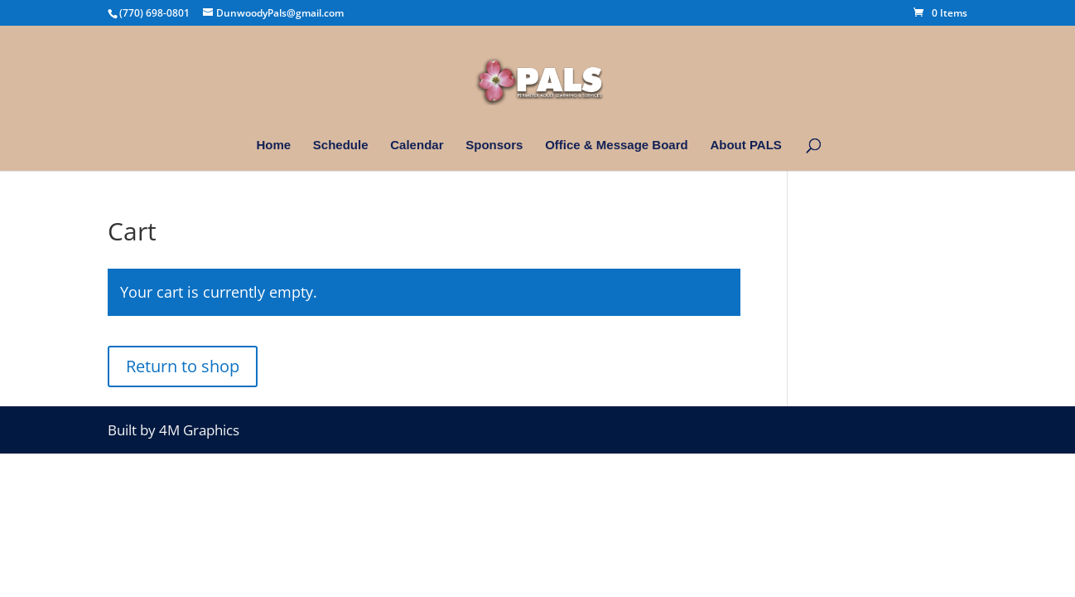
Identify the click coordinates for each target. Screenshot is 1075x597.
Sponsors (494, 145)
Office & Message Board (616, 145)
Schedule (341, 145)
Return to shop (182, 366)
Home (273, 145)
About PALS (745, 145)
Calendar (416, 145)
